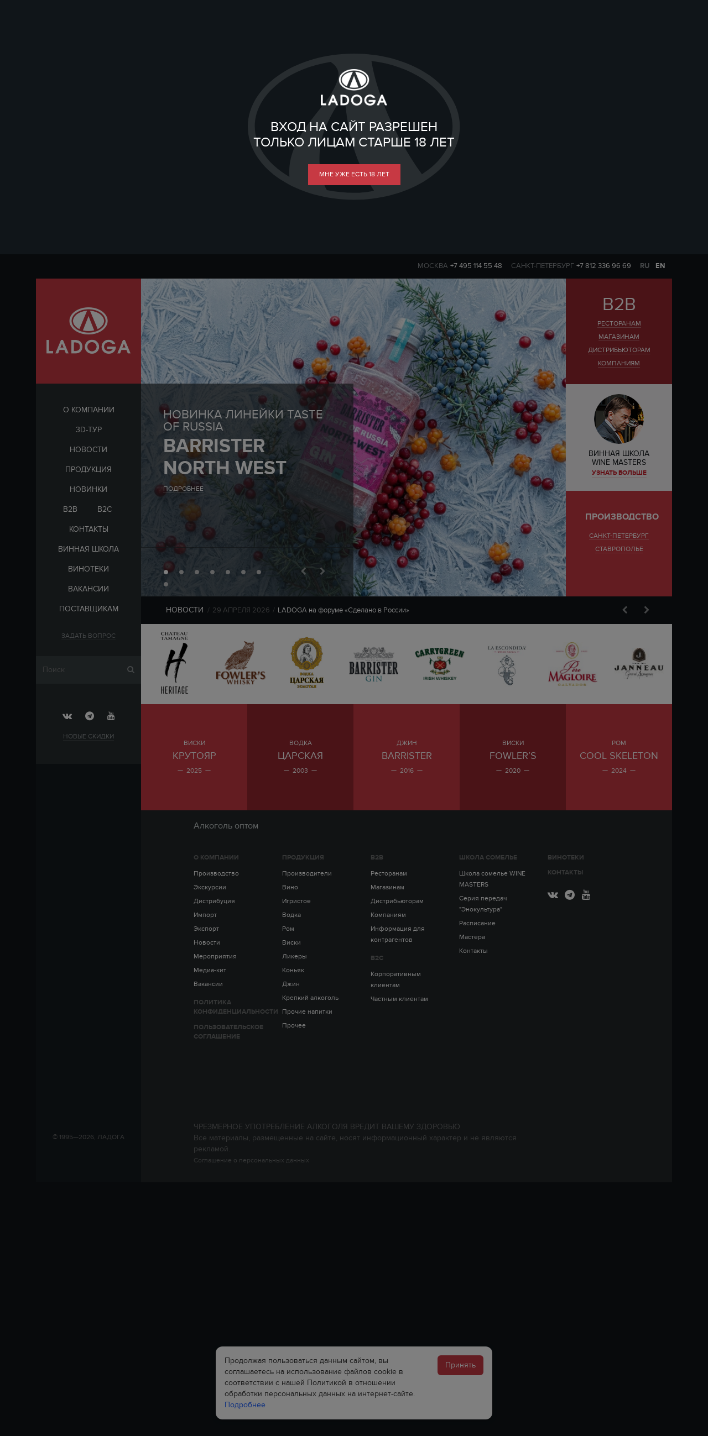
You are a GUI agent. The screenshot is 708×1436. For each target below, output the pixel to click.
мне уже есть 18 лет (354, 174)
